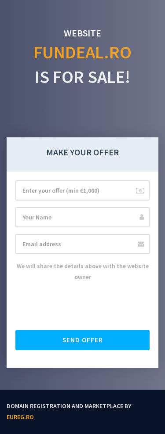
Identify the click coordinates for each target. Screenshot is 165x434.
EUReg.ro (20, 417)
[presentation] (82, 306)
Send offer (82, 340)
